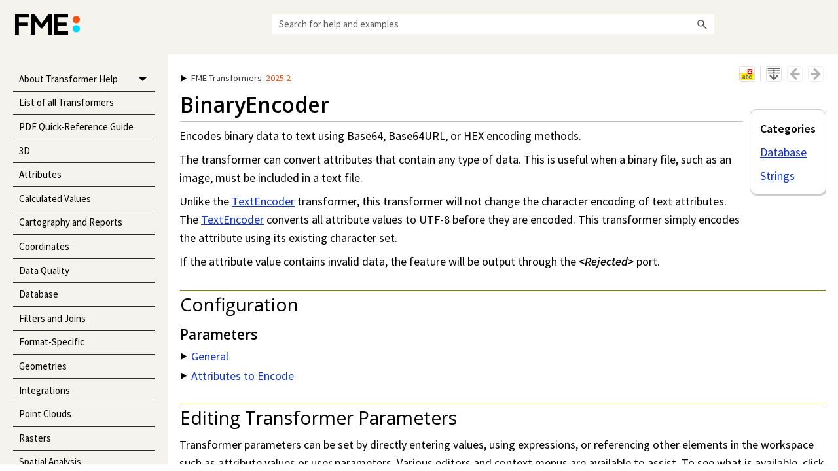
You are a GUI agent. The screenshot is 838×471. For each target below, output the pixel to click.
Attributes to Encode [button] (237, 375)
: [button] (236, 78)
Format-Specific (51, 342)
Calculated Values (55, 198)
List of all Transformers (66, 102)
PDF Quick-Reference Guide (76, 126)
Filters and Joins (52, 318)
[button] (702, 24)
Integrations (44, 390)
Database (38, 294)
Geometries (43, 366)
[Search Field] (493, 24)
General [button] (204, 356)
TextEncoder (263, 201)
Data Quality (44, 270)
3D (24, 151)
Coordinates (44, 246)
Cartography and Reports (70, 222)
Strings (777, 175)
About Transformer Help (87, 79)
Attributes (40, 174)
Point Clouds (45, 414)
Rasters (35, 438)
